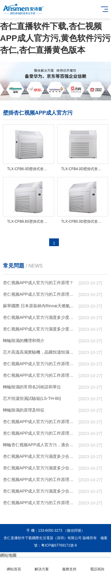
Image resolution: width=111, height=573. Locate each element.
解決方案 (42, 565)
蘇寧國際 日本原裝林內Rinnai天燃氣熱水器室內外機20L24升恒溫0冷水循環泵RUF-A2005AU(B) (40, 305)
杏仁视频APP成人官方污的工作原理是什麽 (40, 502)
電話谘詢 (97, 565)
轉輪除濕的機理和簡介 (23, 340)
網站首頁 (14, 565)
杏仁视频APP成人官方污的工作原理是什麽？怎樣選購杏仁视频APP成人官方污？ (40, 433)
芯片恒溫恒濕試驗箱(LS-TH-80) (32, 398)
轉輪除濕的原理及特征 (23, 410)
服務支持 (69, 565)
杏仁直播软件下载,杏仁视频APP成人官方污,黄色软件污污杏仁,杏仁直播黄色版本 (55, 38)
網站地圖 (8, 555)
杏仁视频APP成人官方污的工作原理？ (38, 282)
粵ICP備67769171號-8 (59, 545)
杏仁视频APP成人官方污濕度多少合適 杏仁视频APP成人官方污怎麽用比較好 (40, 456)
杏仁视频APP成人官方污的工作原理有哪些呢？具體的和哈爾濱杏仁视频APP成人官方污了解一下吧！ (40, 375)
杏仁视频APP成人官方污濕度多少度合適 (40, 329)
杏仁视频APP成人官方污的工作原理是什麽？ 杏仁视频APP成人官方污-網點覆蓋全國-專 (40, 479)
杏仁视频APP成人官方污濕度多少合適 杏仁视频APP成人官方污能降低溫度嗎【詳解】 (40, 468)
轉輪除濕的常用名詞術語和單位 (32, 386)
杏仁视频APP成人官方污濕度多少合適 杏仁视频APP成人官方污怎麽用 (40, 491)
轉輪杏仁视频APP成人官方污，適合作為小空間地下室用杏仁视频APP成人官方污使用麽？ (40, 444)
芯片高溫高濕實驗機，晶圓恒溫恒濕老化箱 (40, 352)
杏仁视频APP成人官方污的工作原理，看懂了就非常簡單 (40, 294)
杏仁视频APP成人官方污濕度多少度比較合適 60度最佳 (40, 317)
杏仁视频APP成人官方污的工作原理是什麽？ (40, 421)
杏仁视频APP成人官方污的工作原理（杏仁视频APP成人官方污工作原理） (40, 363)
